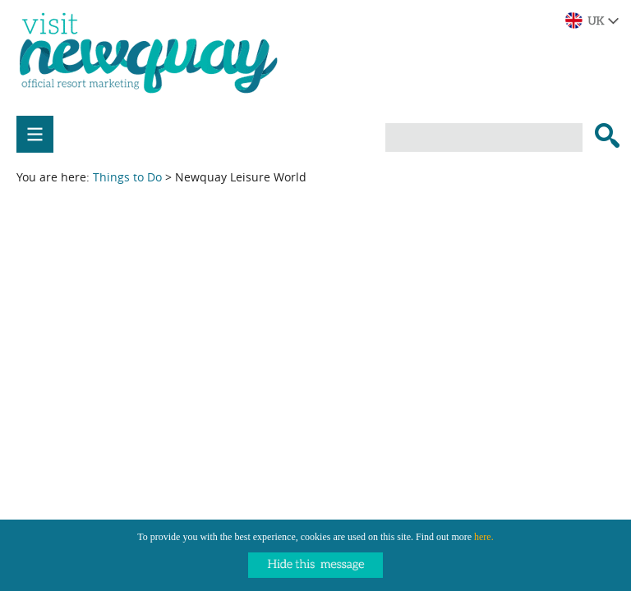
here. (484, 537)
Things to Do (127, 177)
